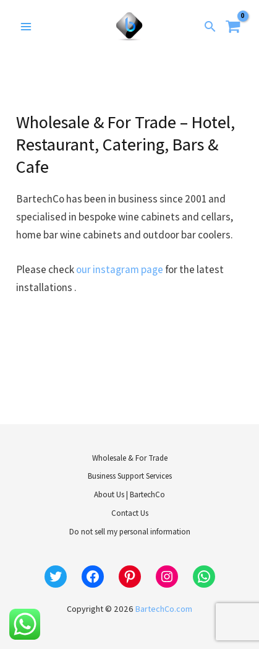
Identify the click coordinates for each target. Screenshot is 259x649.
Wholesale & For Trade (130, 458)
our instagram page (119, 269)
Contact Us (129, 513)
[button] (210, 26)
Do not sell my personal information (129, 531)
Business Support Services (130, 476)
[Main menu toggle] (26, 26)
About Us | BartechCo (129, 494)
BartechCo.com (163, 608)
